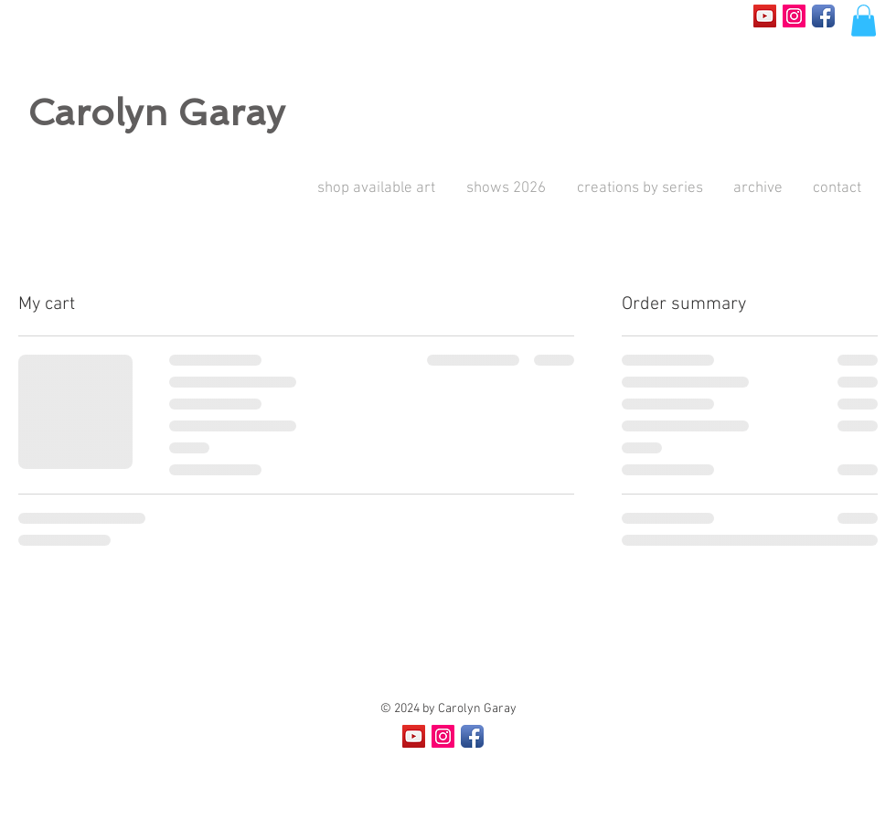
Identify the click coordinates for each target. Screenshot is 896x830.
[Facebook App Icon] (823, 16)
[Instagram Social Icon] (794, 16)
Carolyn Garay (156, 112)
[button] (863, 21)
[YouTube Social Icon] (764, 16)
